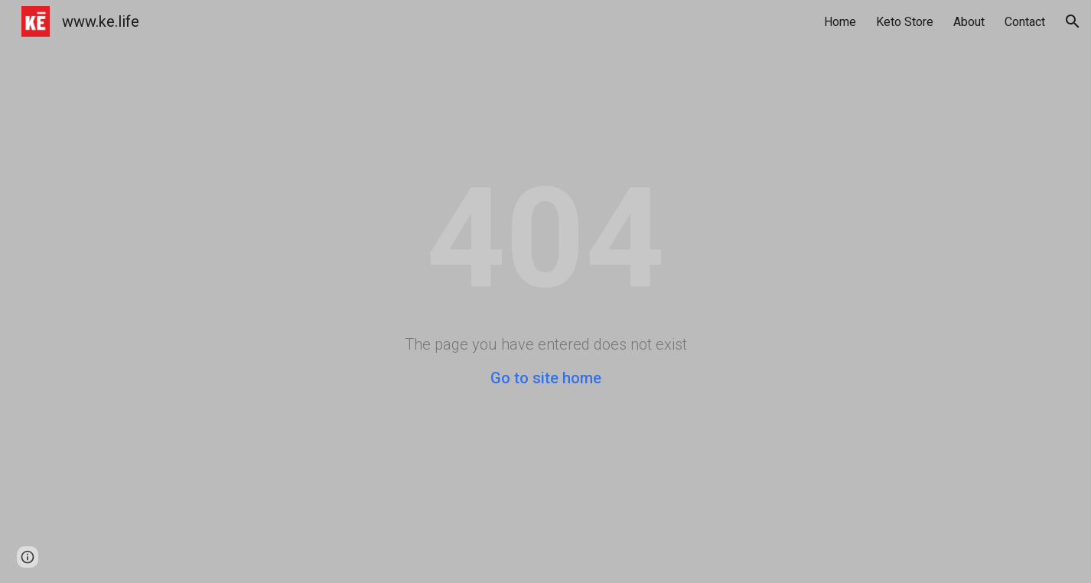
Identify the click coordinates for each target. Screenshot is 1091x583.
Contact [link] (1025, 22)
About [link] (969, 22)
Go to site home (545, 378)
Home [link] (840, 22)
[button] (1072, 21)
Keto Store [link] (904, 22)
